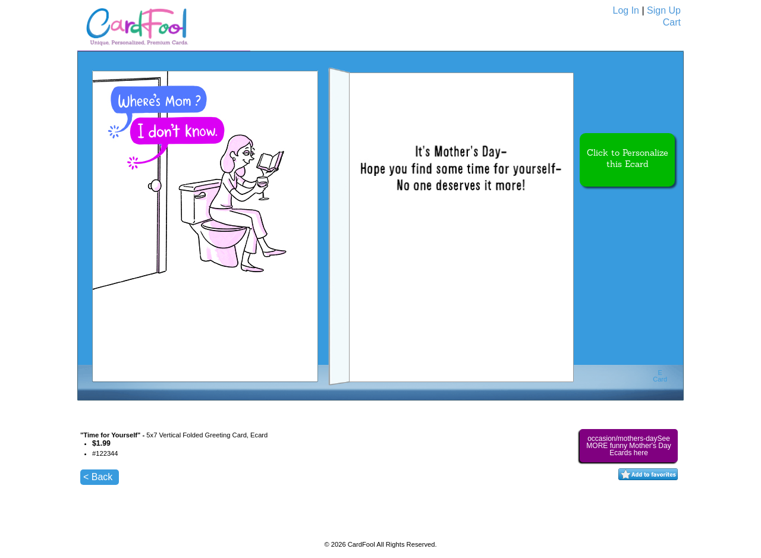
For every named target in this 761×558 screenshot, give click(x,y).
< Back (97, 477)
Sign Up (664, 10)
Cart (672, 22)
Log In (626, 10)
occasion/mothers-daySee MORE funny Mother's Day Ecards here (628, 445)
